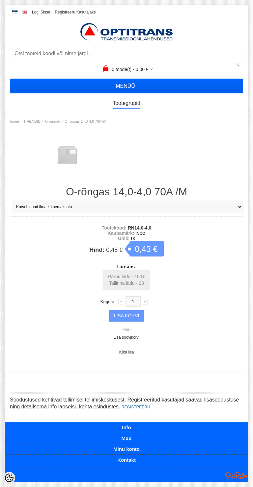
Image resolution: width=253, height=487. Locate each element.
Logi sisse (41, 12)
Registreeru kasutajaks (75, 12)
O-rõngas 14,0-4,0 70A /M (85, 121)
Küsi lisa (126, 352)
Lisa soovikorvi (127, 337)
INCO (140, 233)
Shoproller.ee (236, 475)
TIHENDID (32, 121)
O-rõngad (52, 121)
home (14, 121)
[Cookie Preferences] (9, 478)
